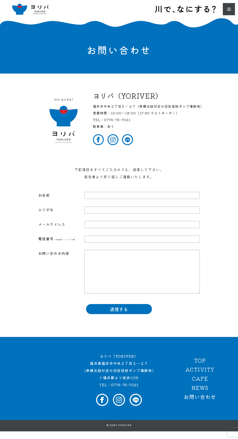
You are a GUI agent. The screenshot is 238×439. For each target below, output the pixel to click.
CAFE (200, 386)
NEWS (199, 395)
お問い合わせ (200, 404)
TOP (200, 368)
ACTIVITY (199, 377)
